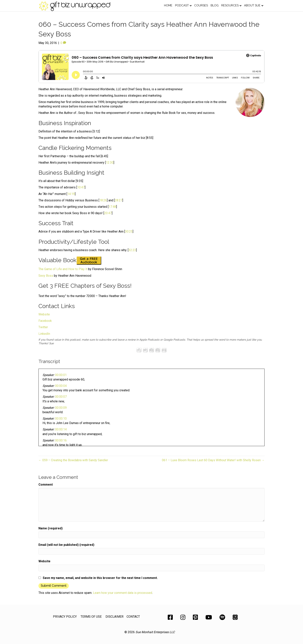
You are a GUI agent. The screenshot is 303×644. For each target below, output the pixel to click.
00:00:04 (61, 386)
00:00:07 (61, 396)
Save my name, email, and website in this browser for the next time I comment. (100, 578)
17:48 (112, 207)
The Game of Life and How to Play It (62, 269)
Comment (45, 484)
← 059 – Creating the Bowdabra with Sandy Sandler (73, 460)
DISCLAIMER (114, 616)
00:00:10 (61, 418)
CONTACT (133, 616)
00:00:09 (61, 408)
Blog (215, 5)
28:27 (118, 200)
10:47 (81, 187)
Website (44, 314)
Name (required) (50, 528)
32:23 (132, 250)
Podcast (182, 5)
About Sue (252, 5)
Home (168, 5)
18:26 (103, 200)
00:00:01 (61, 375)
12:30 (109, 162)
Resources (230, 5)
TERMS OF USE (91, 616)
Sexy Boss (45, 275)
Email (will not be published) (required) (66, 545)
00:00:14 (61, 429)
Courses (201, 5)
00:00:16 (61, 440)
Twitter (43, 327)
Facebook (45, 321)
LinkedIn (44, 334)
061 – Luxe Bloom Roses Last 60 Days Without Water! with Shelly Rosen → (213, 460)
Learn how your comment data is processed (122, 593)
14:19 (71, 194)
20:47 (108, 213)
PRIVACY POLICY (65, 616)
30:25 (129, 231)
